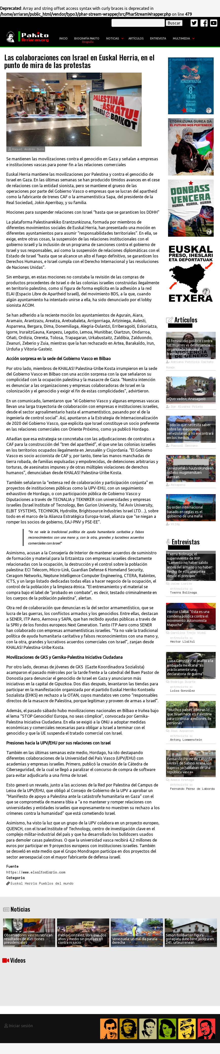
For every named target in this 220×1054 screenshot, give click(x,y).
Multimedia (181, 38)
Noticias (112, 38)
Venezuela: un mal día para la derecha (134, 941)
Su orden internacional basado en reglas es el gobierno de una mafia (185, 511)
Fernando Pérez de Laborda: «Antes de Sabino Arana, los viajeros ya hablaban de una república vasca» (190, 765)
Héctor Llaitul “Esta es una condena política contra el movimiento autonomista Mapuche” (188, 618)
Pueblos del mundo (56, 883)
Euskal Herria (24, 883)
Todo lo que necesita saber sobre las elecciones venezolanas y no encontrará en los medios (190, 431)
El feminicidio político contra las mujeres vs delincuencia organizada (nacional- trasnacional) (189, 347)
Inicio (63, 38)
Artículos (136, 38)
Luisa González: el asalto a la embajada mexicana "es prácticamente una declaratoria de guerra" (190, 667)
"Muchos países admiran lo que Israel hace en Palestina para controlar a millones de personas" (189, 716)
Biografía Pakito (86, 38)
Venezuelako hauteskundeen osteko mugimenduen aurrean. (190, 472)
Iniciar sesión (21, 1025)
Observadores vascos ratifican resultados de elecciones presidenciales (28, 939)
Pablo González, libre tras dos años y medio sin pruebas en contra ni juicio (82, 939)
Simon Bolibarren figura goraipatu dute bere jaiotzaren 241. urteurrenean (190, 939)
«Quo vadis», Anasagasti (186, 399)
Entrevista (158, 38)
